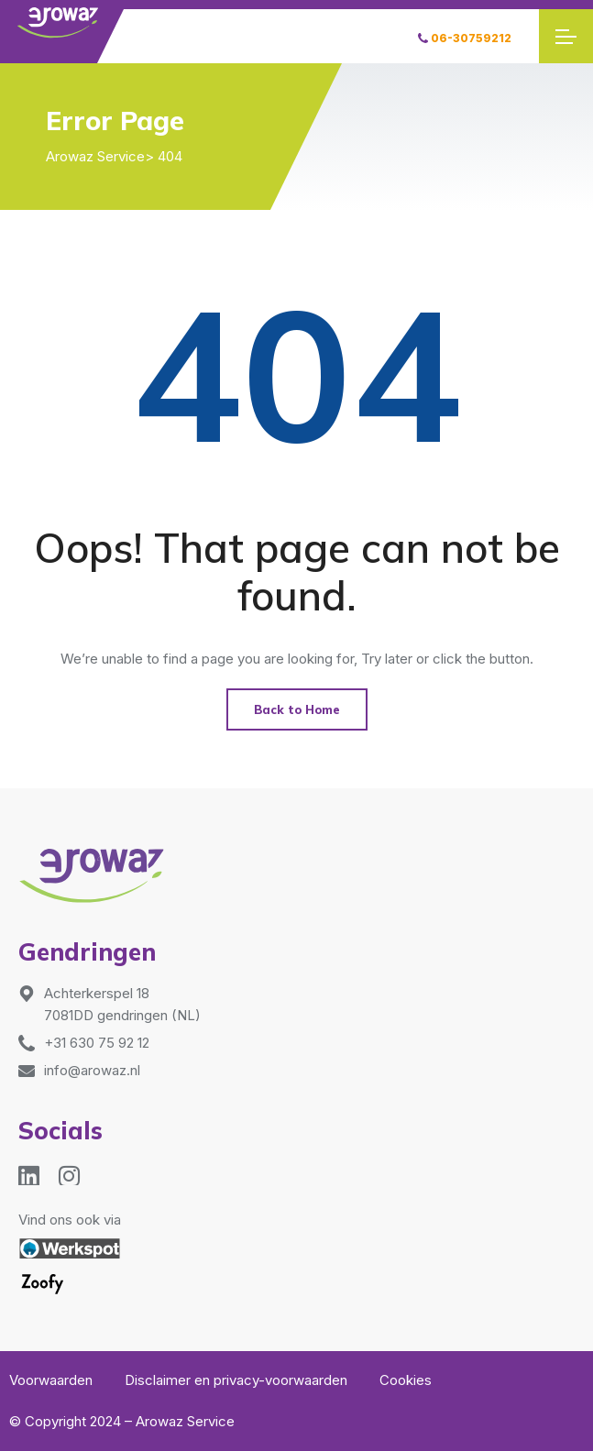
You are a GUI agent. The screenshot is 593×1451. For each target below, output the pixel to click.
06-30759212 (464, 38)
